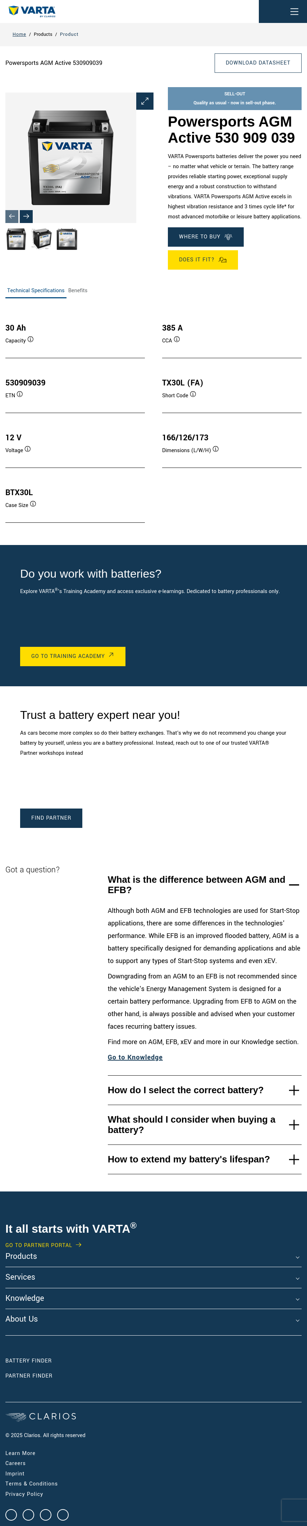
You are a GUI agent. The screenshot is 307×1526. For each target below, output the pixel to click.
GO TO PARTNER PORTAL (38, 1245)
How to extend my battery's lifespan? (189, 1159)
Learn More (20, 1453)
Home (19, 34)
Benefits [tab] (78, 290)
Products (21, 1257)
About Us (21, 1319)
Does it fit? (203, 260)
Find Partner (51, 818)
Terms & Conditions (31, 1484)
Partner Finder (28, 1376)
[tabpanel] (153, 416)
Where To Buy (206, 237)
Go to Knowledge (135, 1057)
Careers (15, 1463)
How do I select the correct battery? (186, 1090)
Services (20, 1278)
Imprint (15, 1474)
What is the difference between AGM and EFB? (196, 885)
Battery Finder (28, 1361)
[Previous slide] (11, 216)
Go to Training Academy (68, 656)
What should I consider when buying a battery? (192, 1124)
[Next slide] (26, 216)
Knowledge (24, 1299)
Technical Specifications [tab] (36, 290)
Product (69, 34)
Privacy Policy (24, 1494)
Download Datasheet (258, 63)
